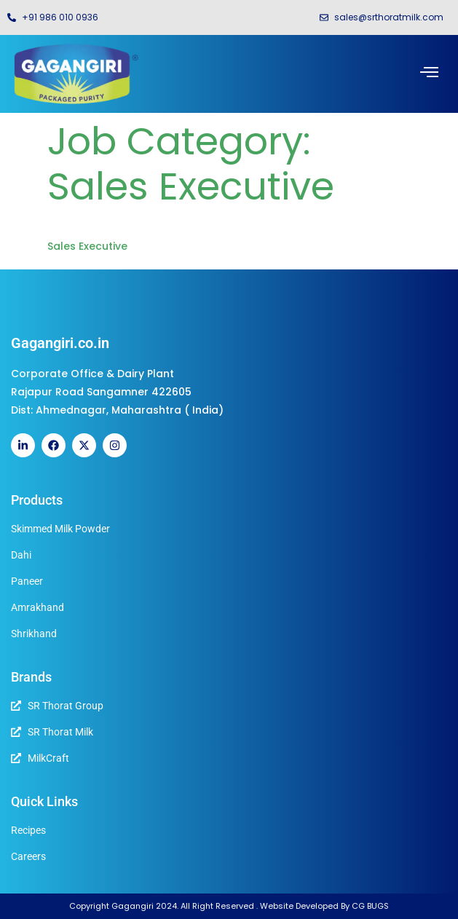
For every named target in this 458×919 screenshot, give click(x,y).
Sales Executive (87, 246)
